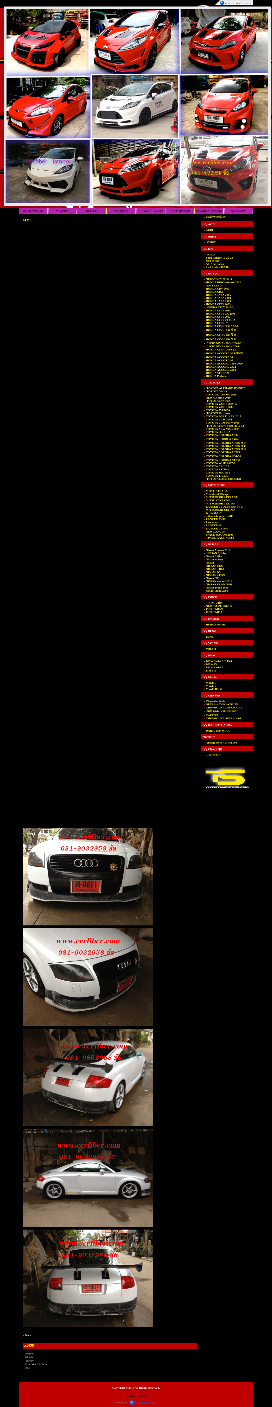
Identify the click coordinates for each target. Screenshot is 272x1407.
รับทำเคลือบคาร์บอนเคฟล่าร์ (209, 211)
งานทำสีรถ (62, 211)
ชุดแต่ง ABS (238, 211)
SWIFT (29, 1361)
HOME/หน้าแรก (33, 211)
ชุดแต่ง (29, 1357)
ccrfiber (29, 1353)
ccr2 (27, 1367)
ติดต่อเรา (91, 211)
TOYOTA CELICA (36, 1364)
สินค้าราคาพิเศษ (180, 211)
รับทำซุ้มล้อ (121, 211)
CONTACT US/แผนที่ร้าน (150, 211)
